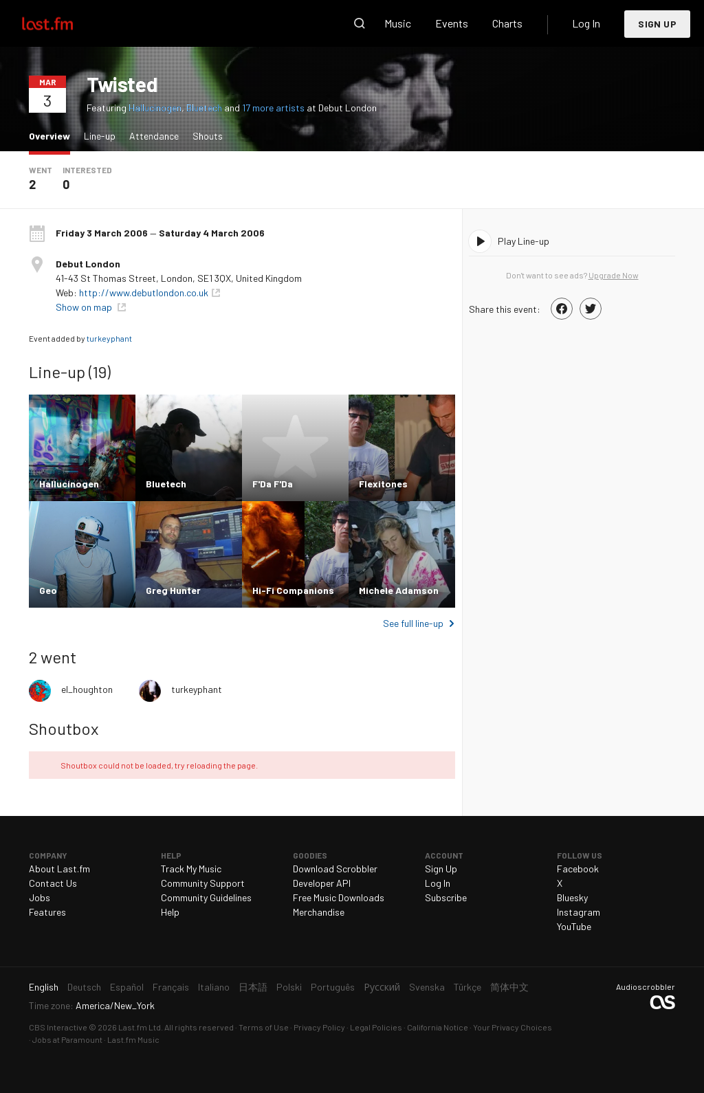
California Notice (437, 1027)
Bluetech (204, 107)
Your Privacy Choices (512, 1027)
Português (333, 987)
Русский (382, 987)
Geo (48, 590)
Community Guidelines (206, 897)
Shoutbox (63, 728)
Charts (507, 23)
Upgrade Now (613, 275)
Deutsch (84, 987)
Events (451, 23)
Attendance (154, 136)
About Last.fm (59, 868)
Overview (53, 135)
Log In (586, 23)
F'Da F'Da (272, 483)
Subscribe (446, 897)
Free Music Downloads (338, 897)
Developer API (322, 883)
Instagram (578, 912)
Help (170, 912)
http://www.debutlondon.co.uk (143, 292)
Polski (289, 987)
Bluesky (572, 897)
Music (397, 23)
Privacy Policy (319, 1027)
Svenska (427, 987)
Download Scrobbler (335, 868)
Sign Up (657, 24)
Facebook (578, 868)
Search (360, 23)
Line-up (100, 136)
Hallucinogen (155, 107)
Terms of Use (264, 1027)
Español (127, 987)
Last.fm (63, 23)
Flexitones (383, 483)
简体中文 (509, 987)
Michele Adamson (399, 590)
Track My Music (191, 868)
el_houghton (87, 689)
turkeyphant (109, 338)
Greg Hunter (173, 590)
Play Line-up (523, 241)
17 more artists (274, 107)
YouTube (574, 926)
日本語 (253, 987)
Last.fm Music (133, 1039)
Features (47, 912)
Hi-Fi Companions (293, 590)
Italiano (214, 987)
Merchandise (318, 912)
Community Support (203, 883)
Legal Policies (376, 1027)
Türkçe (467, 987)
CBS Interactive (58, 1027)
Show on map (85, 307)
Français (171, 987)
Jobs (39, 897)
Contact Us (53, 883)
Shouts (207, 136)
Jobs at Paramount (67, 1039)
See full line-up (413, 623)
